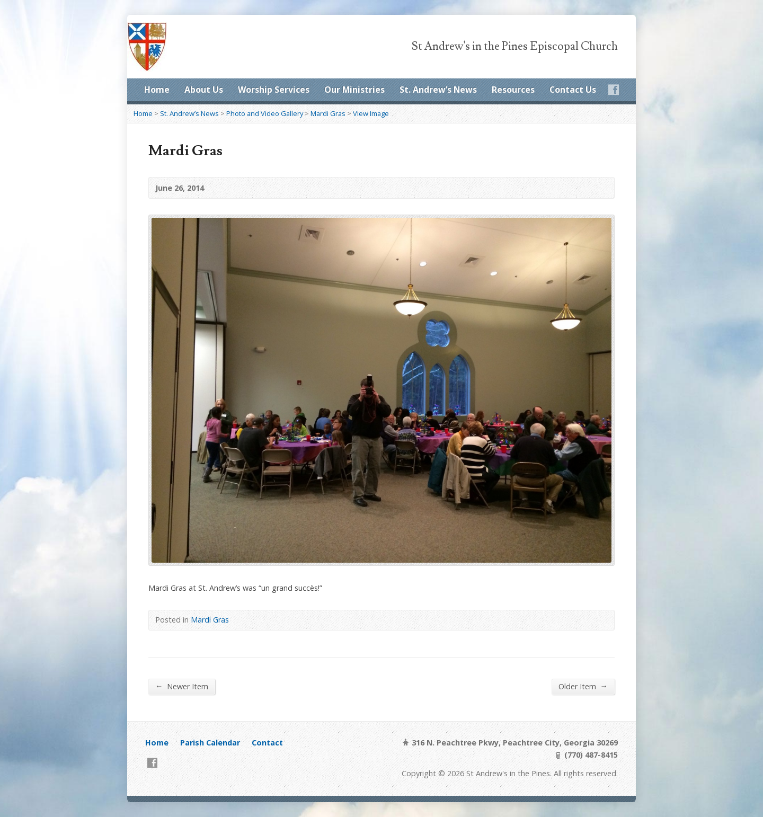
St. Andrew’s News (438, 89)
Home (157, 89)
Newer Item (181, 686)
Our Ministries (354, 89)
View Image (371, 113)
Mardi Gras (327, 113)
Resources (513, 89)
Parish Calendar (210, 743)
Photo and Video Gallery (264, 113)
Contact (267, 743)
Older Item (583, 686)
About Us (203, 89)
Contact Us (572, 89)
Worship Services (273, 89)
